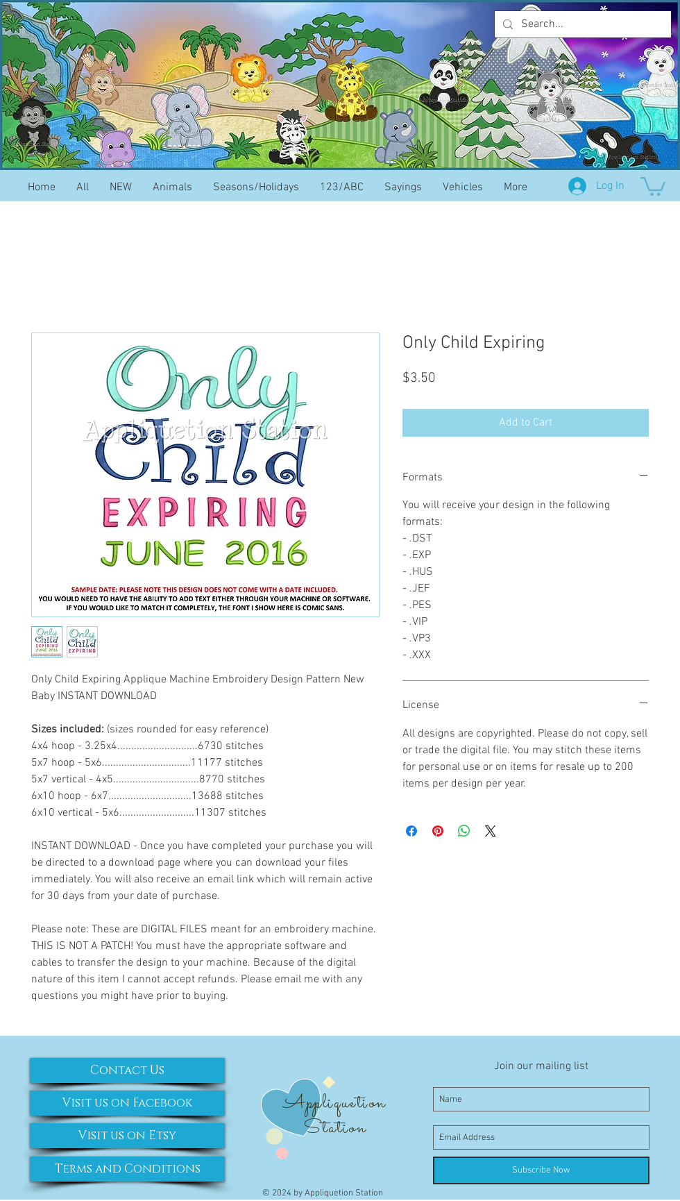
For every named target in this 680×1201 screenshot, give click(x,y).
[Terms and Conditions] (127, 1169)
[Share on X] (490, 831)
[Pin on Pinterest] (438, 831)
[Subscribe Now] (541, 1170)
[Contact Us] (127, 1070)
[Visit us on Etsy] (127, 1135)
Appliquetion (334, 1103)
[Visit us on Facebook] (127, 1103)
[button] (652, 185)
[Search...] (581, 24)
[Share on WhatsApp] (464, 831)
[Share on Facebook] (411, 831)
